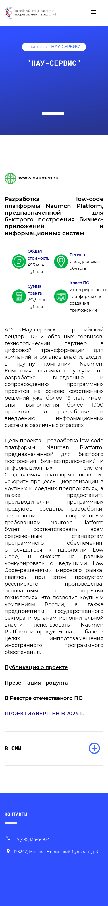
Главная (36, 46)
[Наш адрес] (52, 852)
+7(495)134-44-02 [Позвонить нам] (27, 839)
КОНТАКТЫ (16, 814)
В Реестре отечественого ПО (44, 698)
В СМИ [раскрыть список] (13, 748)
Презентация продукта (36, 683)
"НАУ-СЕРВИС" (65, 46)
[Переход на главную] (30, 12)
